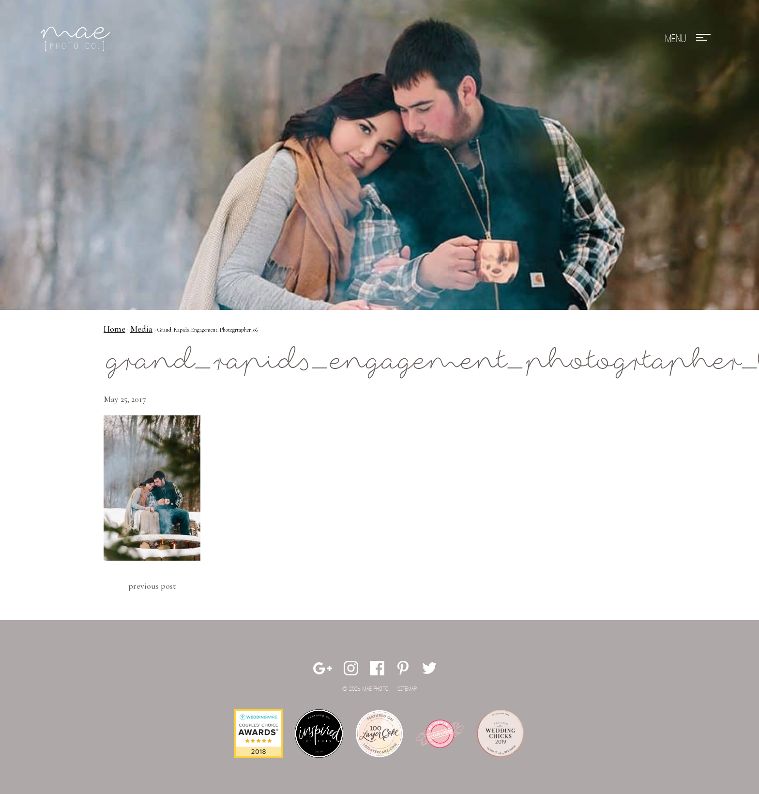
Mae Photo (77, 39)
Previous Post (152, 585)
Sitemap (407, 689)
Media (141, 328)
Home (114, 328)
